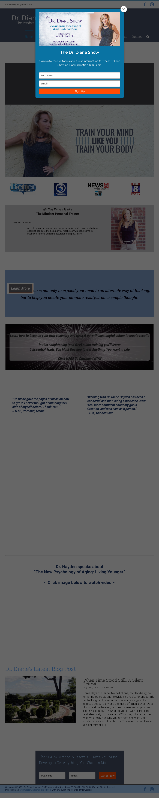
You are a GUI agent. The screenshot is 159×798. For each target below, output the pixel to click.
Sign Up (80, 91)
